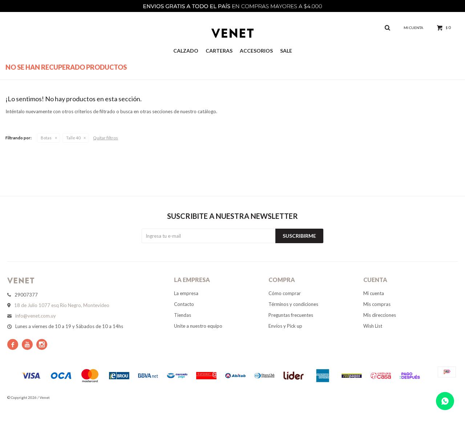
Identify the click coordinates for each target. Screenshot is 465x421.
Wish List (372, 326)
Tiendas (182, 315)
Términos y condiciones (293, 304)
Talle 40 (73, 137)
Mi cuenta (373, 293)
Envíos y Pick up (285, 326)
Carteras (219, 51)
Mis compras (377, 304)
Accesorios (256, 51)
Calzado (185, 51)
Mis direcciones (379, 315)
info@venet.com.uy (35, 316)
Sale (286, 51)
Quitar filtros (105, 137)
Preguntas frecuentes (290, 315)
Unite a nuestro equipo (198, 326)
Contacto (184, 304)
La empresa (186, 293)
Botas (46, 137)
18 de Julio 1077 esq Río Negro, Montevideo (61, 305)
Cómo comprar (284, 293)
